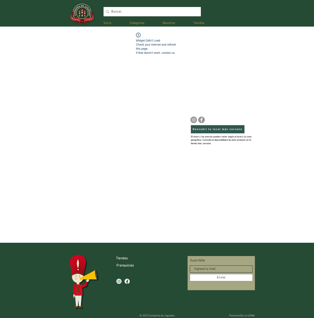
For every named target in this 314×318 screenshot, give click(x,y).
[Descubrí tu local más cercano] (217, 129)
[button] (137, 23)
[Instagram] (193, 120)
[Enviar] (221, 277)
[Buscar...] (151, 11)
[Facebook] (201, 120)
